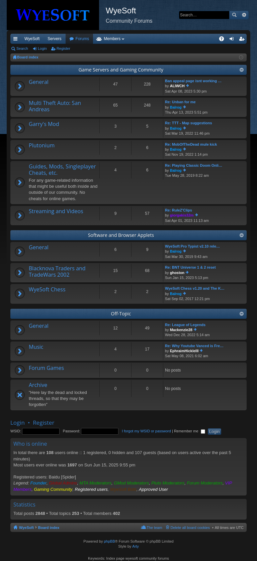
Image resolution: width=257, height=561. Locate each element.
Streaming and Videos (56, 211)
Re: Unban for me (180, 102)
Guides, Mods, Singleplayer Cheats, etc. (62, 169)
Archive (38, 385)
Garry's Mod (44, 124)
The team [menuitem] (154, 528)
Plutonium (42, 145)
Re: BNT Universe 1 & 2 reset (190, 267)
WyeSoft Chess (47, 289)
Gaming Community (53, 489)
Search (234, 15)
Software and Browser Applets (121, 235)
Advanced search (243, 15)
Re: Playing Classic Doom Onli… (193, 165)
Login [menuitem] (233, 40)
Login (42, 48)
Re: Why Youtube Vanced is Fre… (194, 346)
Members (148, 38)
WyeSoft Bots (123, 489)
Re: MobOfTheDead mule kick (191, 144)
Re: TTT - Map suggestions (188, 123)
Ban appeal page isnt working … (193, 81)
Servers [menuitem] (54, 38)
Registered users (91, 489)
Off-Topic (121, 313)
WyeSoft (31, 38)
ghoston (177, 273)
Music (36, 347)
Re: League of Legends (185, 325)
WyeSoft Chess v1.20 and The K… (195, 288)
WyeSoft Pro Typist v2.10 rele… (192, 246)
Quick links (16, 40)
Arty (135, 546)
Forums (118, 38)
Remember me (189, 431)
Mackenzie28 (181, 330)
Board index (49, 528)
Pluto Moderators (167, 482)
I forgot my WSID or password (146, 431)
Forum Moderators (205, 482)
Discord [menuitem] (91, 38)
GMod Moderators (131, 482)
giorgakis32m (182, 215)
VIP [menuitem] (73, 38)
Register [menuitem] (243, 40)
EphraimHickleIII (184, 351)
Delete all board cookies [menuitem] (190, 528)
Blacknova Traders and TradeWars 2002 (57, 271)
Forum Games (46, 368)
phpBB (109, 541)
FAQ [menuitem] (224, 40)
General (39, 82)
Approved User (153, 489)
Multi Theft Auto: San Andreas (55, 106)
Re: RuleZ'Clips (178, 210)
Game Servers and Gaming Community (121, 69)
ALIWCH (177, 86)
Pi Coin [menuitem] (205, 38)
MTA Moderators (95, 482)
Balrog (176, 107)
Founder (38, 482)
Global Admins (63, 482)
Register (63, 48)
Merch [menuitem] (185, 38)
